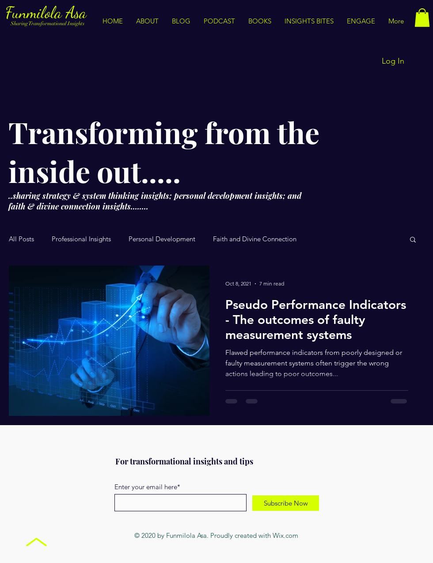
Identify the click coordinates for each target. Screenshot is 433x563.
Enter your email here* (147, 486)
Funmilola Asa (48, 12)
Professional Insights (81, 239)
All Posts (21, 239)
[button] (309, 21)
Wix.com (285, 535)
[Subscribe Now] (285, 503)
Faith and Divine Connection (254, 239)
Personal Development (162, 239)
